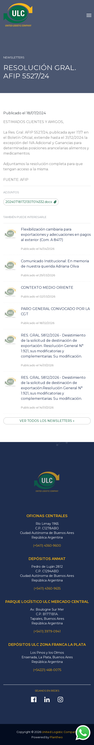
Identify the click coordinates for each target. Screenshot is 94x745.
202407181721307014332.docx (31, 202)
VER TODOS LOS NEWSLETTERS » (47, 421)
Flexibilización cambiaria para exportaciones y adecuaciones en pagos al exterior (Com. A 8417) (56, 234)
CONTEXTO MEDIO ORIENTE (47, 287)
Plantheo (56, 737)
